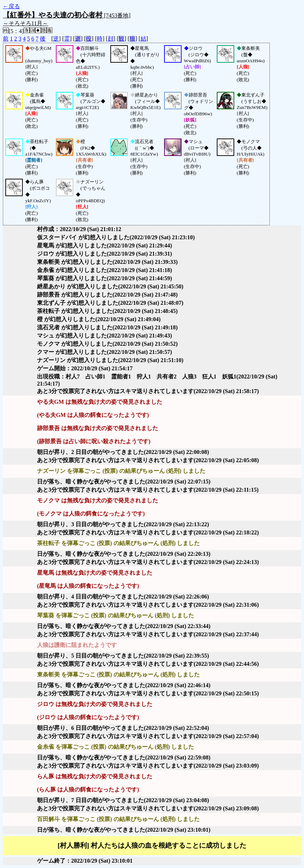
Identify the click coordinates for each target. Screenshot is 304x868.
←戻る (11, 6)
